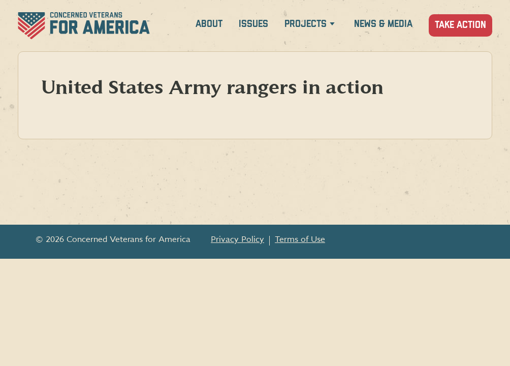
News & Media (383, 24)
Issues (253, 24)
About (209, 24)
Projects (305, 24)
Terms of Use (300, 239)
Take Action (460, 25)
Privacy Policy (237, 239)
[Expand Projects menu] (332, 26)
